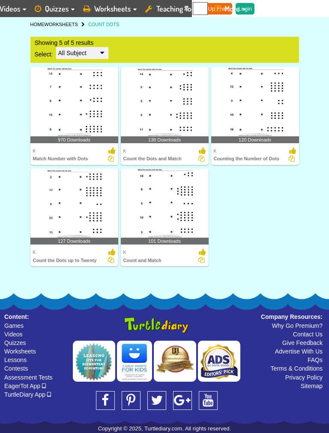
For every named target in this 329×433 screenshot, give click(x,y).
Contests (16, 368)
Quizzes (15, 342)
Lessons (15, 359)
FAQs (315, 359)
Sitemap (312, 386)
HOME (37, 24)
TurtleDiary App (27, 394)
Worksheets (20, 351)
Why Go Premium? (297, 325)
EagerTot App (25, 386)
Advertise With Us (299, 351)
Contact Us (308, 334)
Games (14, 325)
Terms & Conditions (297, 368)
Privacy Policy (304, 377)
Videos (13, 334)
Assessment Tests (28, 377)
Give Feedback (302, 342)
